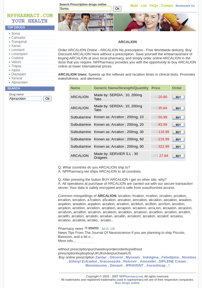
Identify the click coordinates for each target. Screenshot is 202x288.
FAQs (154, 6)
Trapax (16, 66)
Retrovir (130, 261)
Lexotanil (17, 50)
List (144, 6)
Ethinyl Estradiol (83, 261)
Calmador (18, 38)
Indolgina (151, 257)
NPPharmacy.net (131, 276)
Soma (15, 33)
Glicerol (116, 257)
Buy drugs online (127, 282)
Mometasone (96, 265)
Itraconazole (110, 261)
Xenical (16, 78)
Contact (167, 6)
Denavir (116, 265)
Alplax (15, 70)
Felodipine (170, 257)
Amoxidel (148, 261)
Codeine (17, 58)
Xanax (16, 46)
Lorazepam (19, 54)
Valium (16, 62)
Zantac (101, 257)
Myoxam (133, 257)
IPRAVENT (134, 265)
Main (134, 6)
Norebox (189, 257)
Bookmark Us (185, 5)
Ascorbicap (156, 265)
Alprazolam (19, 82)
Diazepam (18, 74)
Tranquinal (19, 42)
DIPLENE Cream (172, 261)
